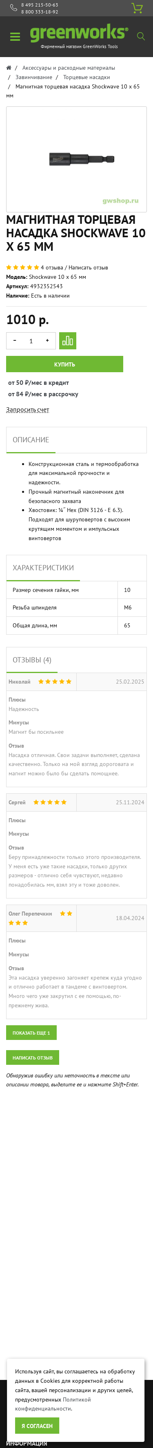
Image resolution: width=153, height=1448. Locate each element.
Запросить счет (27, 409)
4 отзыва (52, 267)
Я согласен (37, 1426)
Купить (64, 364)
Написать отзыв (88, 267)
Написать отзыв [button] (33, 1058)
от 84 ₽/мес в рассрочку (15, 393)
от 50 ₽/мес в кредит (15, 382)
